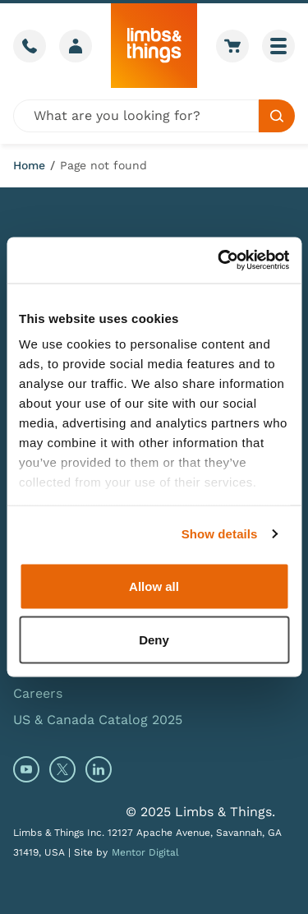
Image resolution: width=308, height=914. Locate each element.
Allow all (154, 586)
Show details (220, 534)
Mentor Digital (145, 852)
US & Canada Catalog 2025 (97, 719)
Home (29, 165)
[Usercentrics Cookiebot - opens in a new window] (219, 260)
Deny (154, 640)
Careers (37, 693)
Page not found (103, 165)
